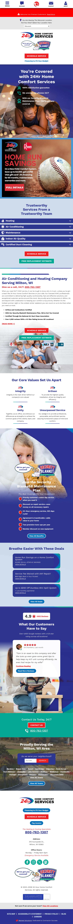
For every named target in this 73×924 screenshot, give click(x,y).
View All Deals (36, 602)
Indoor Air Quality (15, 245)
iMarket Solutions (25, 918)
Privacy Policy (31, 896)
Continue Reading (23, 665)
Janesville (21, 775)
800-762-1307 (36, 4)
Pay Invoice (36, 825)
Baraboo (10, 772)
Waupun (32, 777)
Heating (10, 227)
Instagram (33, 861)
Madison (44, 775)
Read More (51, 14)
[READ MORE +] (8, 328)
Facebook (27, 861)
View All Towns (36, 780)
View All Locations (50, 905)
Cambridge (39, 772)
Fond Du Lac (61, 772)
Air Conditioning (15, 233)
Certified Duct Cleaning (19, 251)
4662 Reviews (42, 616)
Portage (12, 777)
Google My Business (45, 861)
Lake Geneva (33, 775)
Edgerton (50, 772)
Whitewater (43, 777)
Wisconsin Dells (57, 777)
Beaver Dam (21, 772)
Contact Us (36, 724)
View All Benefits (36, 536)
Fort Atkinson (9, 775)
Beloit (30, 772)
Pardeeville (65, 775)
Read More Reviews (26, 670)
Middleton (54, 775)
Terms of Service (37, 896)
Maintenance (13, 239)
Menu (7, 6)
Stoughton (22, 777)
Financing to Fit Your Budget (36, 61)
